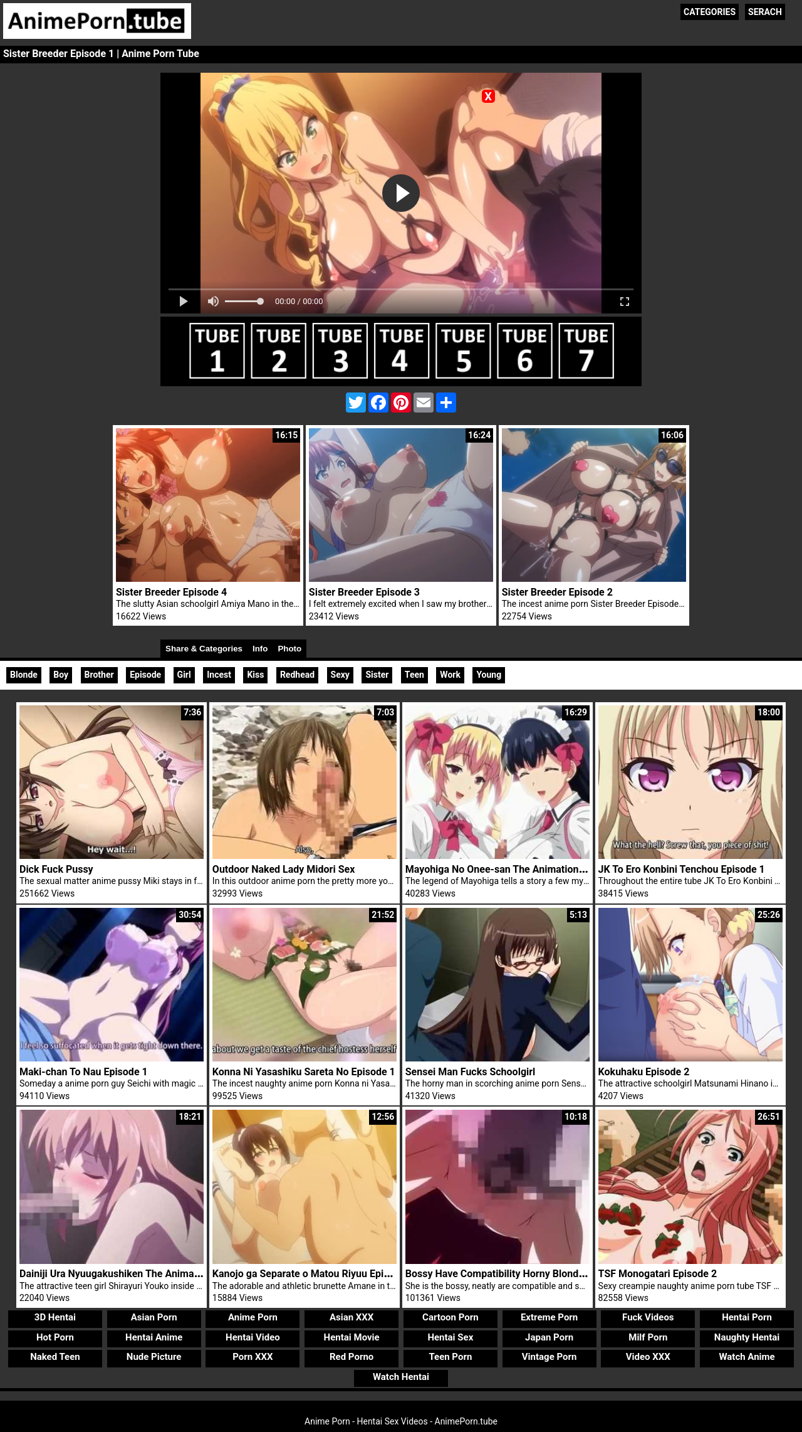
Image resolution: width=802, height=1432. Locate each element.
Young (488, 675)
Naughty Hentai (747, 1337)
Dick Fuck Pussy (56, 869)
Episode (145, 675)
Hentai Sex (450, 1337)
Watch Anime (746, 1356)
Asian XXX (351, 1317)
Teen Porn (450, 1356)
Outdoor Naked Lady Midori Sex (283, 869)
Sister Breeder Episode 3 (364, 592)
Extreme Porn (549, 1317)
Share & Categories (203, 648)
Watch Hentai (401, 1376)
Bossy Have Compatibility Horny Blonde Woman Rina (524, 1274)
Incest (219, 675)
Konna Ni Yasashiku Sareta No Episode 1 (303, 1072)
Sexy (340, 675)
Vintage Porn (549, 1356)
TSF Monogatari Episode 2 (657, 1274)
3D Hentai (55, 1317)
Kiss (255, 675)
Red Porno (351, 1356)
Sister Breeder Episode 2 (557, 592)
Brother (99, 675)
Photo (289, 648)
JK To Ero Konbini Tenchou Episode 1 (681, 869)
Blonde (24, 675)
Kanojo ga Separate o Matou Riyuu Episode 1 (313, 1274)
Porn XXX (252, 1356)
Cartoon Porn (450, 1317)
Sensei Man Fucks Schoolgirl (470, 1072)
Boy (60, 675)
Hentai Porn (747, 1317)
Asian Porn (154, 1317)
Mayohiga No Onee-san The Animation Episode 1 (515, 869)
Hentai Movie (352, 1337)
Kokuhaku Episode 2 (644, 1072)
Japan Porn (549, 1337)
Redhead (297, 675)
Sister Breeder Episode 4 (171, 592)
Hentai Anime (153, 1337)
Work (450, 675)
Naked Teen (55, 1356)
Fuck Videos (648, 1317)
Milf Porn (647, 1337)
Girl (184, 675)
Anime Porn (253, 1317)
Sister (376, 675)
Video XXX (648, 1356)
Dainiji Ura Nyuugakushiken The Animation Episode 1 (138, 1274)
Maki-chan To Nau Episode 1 (83, 1072)
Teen (414, 675)
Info (260, 648)
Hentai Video (253, 1337)
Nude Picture (154, 1356)
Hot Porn (55, 1337)
